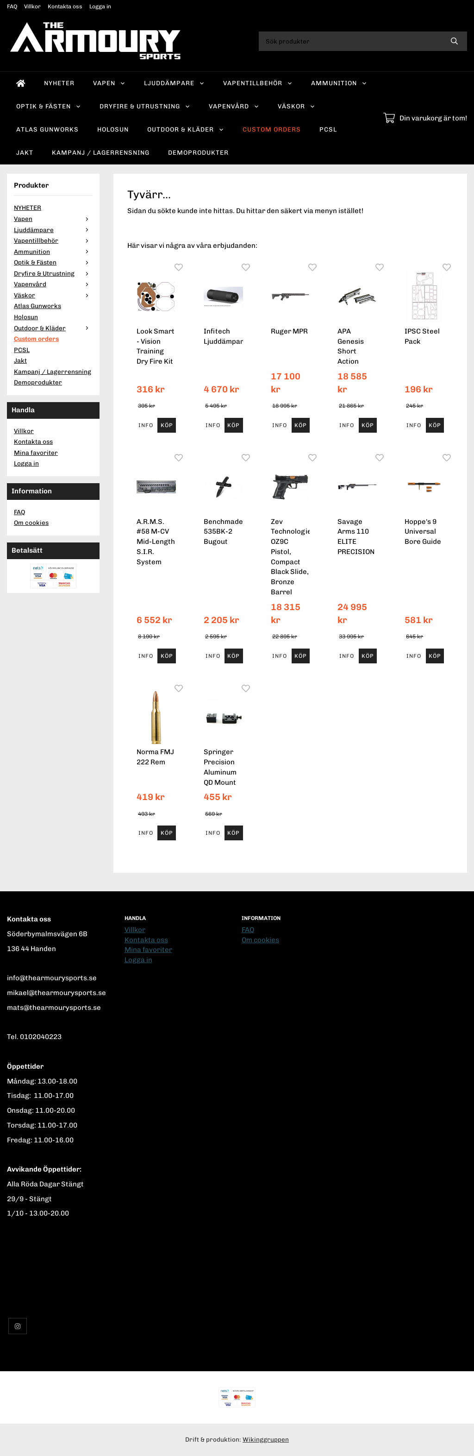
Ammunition (339, 83)
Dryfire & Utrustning (145, 106)
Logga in (100, 6)
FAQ (12, 6)
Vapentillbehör (258, 83)
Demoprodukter (198, 152)
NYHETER (59, 83)
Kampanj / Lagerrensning (101, 152)
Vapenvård (234, 106)
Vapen (109, 83)
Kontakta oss (65, 6)
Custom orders (272, 129)
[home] (21, 83)
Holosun (113, 129)
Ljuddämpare (174, 83)
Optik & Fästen (48, 106)
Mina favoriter (36, 452)
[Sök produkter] (350, 41)
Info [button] (145, 425)
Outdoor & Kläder (185, 129)
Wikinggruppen (266, 1439)
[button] (166, 425)
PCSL (328, 129)
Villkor (32, 6)
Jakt (24, 152)
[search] (454, 41)
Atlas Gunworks (47, 129)
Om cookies (31, 522)
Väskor (296, 106)
